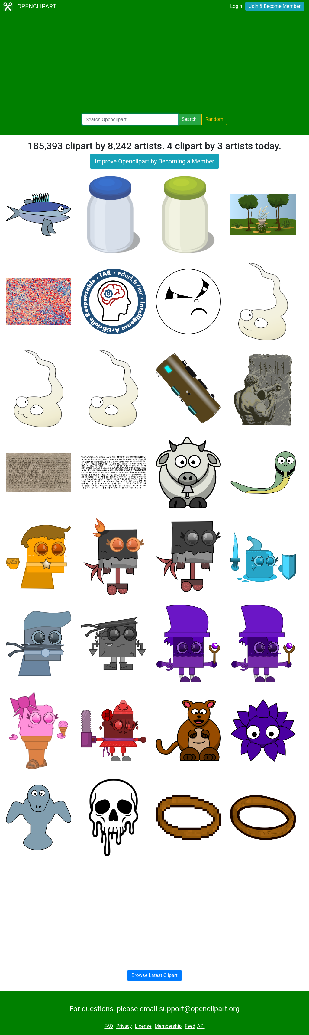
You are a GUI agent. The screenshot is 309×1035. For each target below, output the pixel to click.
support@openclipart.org (199, 1008)
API (201, 1026)
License (143, 1026)
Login (236, 6)
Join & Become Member (275, 6)
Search (189, 119)
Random (214, 119)
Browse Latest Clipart (154, 975)
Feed (190, 1026)
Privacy (124, 1026)
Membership (168, 1026)
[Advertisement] (154, 63)
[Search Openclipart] (130, 119)
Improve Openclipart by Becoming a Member (154, 161)
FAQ (108, 1026)
